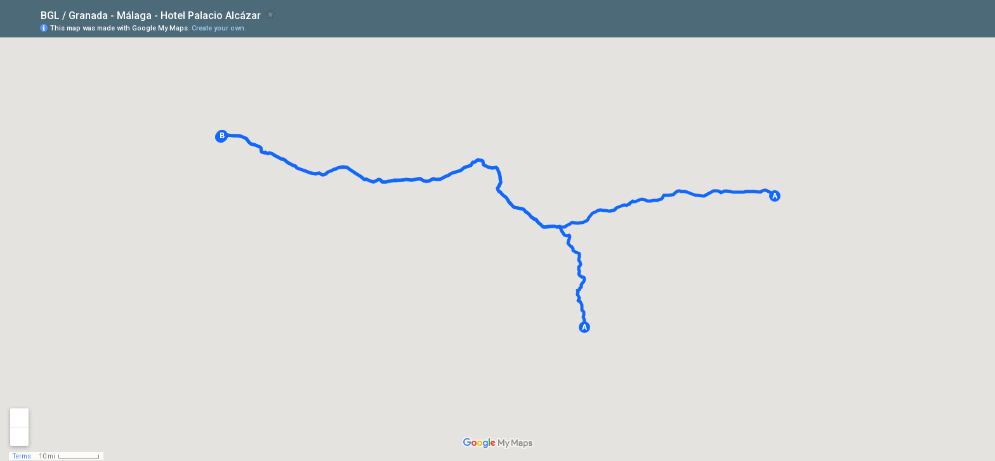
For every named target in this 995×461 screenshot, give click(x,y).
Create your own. (219, 28)
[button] (774, 196)
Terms (22, 456)
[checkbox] (270, 14)
